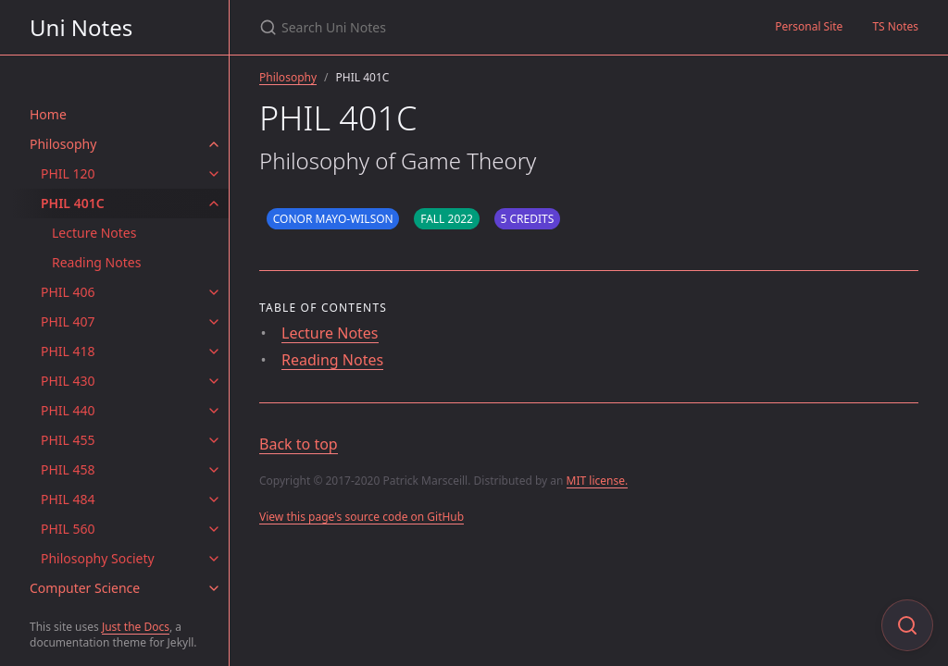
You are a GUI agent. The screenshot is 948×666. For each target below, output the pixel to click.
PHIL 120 (68, 173)
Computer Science (85, 588)
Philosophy (63, 144)
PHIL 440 (68, 410)
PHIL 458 (68, 469)
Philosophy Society (98, 558)
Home (48, 114)
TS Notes (895, 26)
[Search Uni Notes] (478, 27)
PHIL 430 (68, 380)
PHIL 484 (68, 499)
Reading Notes (96, 262)
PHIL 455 (68, 440)
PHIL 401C (73, 203)
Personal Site (808, 26)
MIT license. (598, 480)
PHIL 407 (68, 321)
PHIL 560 (68, 528)
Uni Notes (81, 27)
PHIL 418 (68, 351)
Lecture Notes (94, 232)
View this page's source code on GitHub (361, 516)
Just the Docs (135, 627)
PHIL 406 (68, 292)
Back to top (298, 444)
